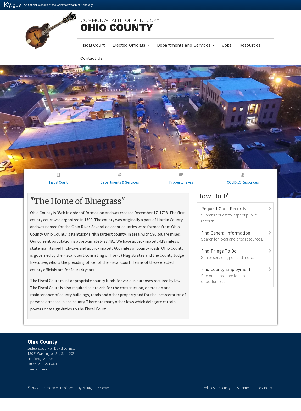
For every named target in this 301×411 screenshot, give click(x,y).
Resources (249, 45)
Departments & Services (119, 185)
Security (224, 400)
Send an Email (37, 382)
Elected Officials (131, 45)
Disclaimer (242, 400)
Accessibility (263, 400)
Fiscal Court (92, 45)
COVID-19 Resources (242, 185)
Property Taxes (181, 185)
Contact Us (91, 58)
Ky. (12, 4)
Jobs (227, 45)
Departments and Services (185, 45)
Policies (209, 400)
